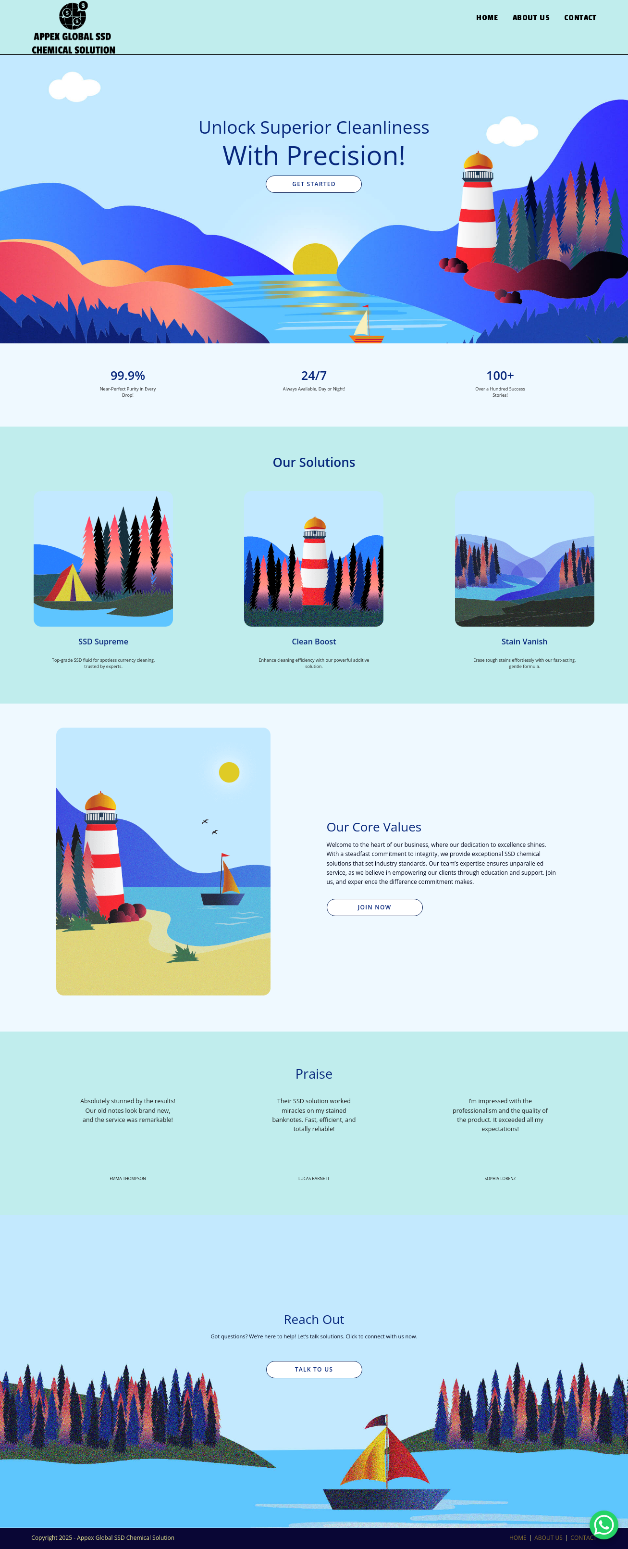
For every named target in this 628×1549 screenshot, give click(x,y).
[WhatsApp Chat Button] (604, 1525)
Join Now (375, 907)
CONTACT (583, 1538)
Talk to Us (314, 1369)
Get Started (313, 184)
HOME (518, 1538)
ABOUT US (548, 1538)
